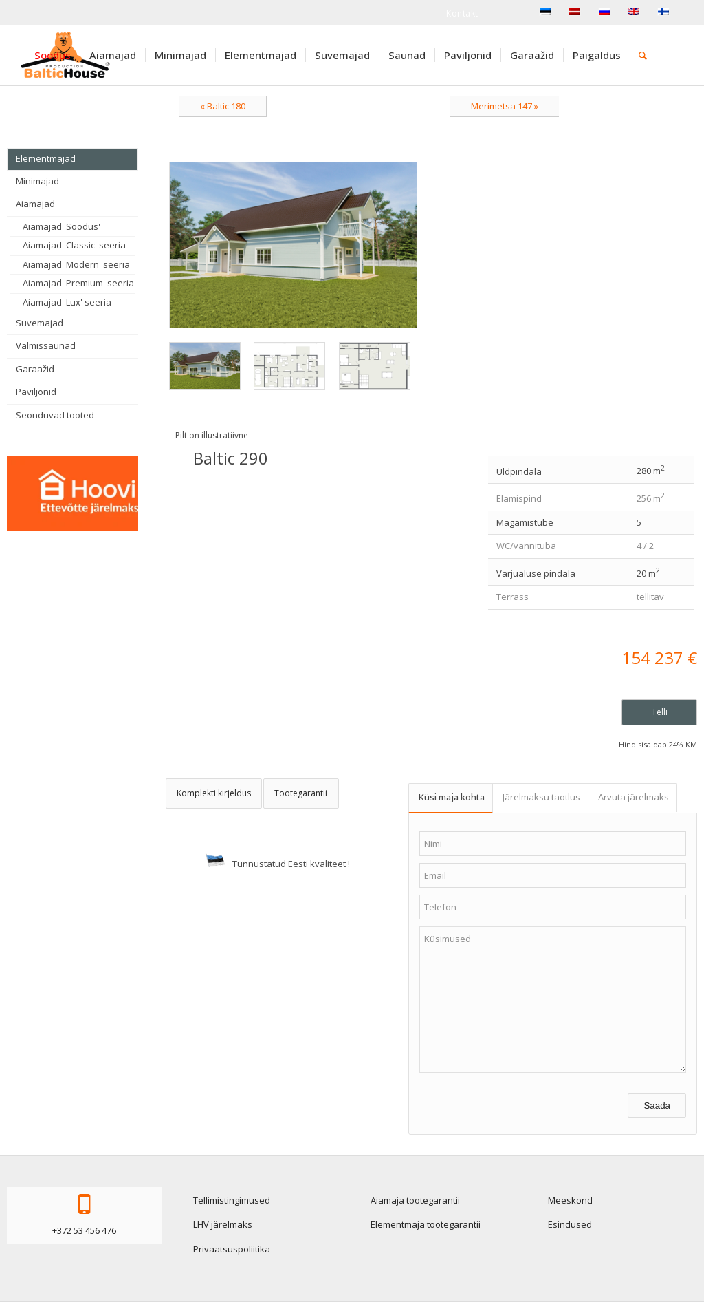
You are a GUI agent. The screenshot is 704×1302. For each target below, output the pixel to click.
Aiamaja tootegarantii (415, 1200)
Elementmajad (46, 158)
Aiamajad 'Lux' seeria (67, 302)
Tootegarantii (300, 793)
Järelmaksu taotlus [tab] (541, 797)
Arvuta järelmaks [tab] (633, 797)
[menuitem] (52, 55)
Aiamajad (35, 204)
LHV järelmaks (222, 1224)
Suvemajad (39, 323)
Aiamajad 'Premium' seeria (78, 283)
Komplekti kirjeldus (214, 793)
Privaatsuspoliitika (231, 1249)
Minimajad (37, 181)
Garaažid (35, 369)
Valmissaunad (46, 345)
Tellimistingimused (231, 1200)
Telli (660, 712)
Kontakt (462, 13)
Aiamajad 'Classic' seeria (74, 245)
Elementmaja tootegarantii (426, 1224)
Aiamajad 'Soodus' (61, 226)
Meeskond (570, 1200)
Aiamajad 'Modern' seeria (76, 264)
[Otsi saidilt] (643, 55)
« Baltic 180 (222, 106)
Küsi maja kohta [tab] (452, 797)
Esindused (570, 1224)
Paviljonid (36, 391)
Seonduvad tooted (55, 415)
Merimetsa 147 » (504, 106)
